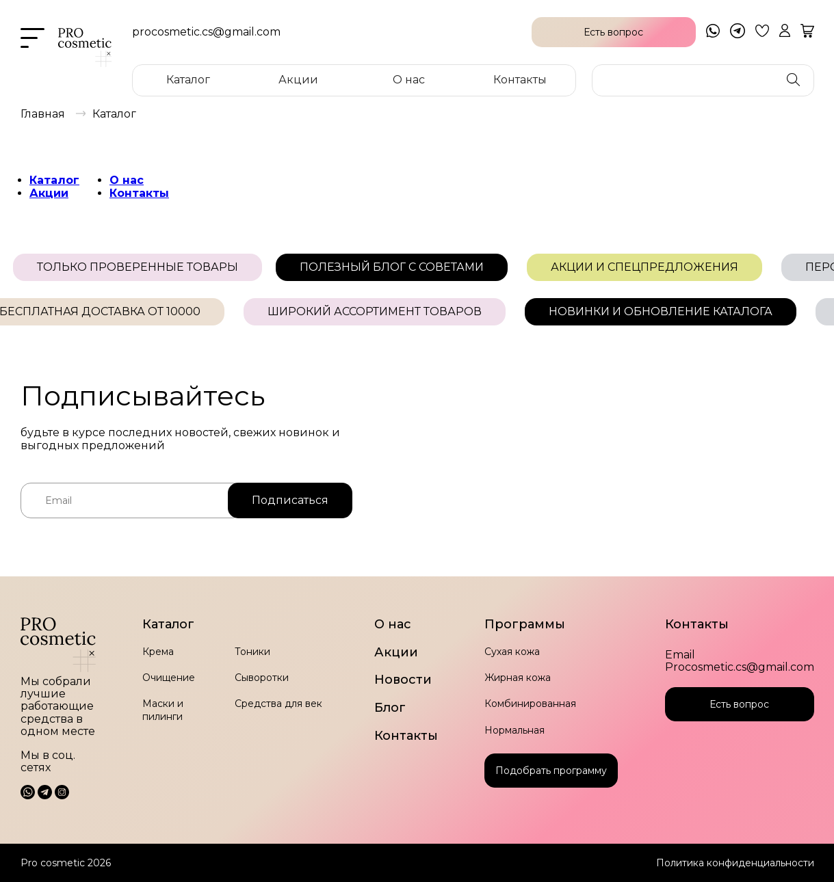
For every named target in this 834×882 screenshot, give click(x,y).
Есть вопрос (739, 704)
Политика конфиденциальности (735, 862)
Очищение (168, 677)
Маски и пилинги (162, 709)
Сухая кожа (512, 651)
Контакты (520, 79)
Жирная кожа (517, 677)
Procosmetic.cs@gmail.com (739, 667)
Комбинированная (530, 703)
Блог (390, 708)
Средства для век (278, 703)
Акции (298, 79)
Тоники (252, 651)
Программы (524, 624)
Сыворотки (262, 677)
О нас (409, 79)
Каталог (188, 79)
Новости (403, 680)
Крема (158, 651)
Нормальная (514, 730)
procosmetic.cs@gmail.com (206, 32)
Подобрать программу (551, 770)
